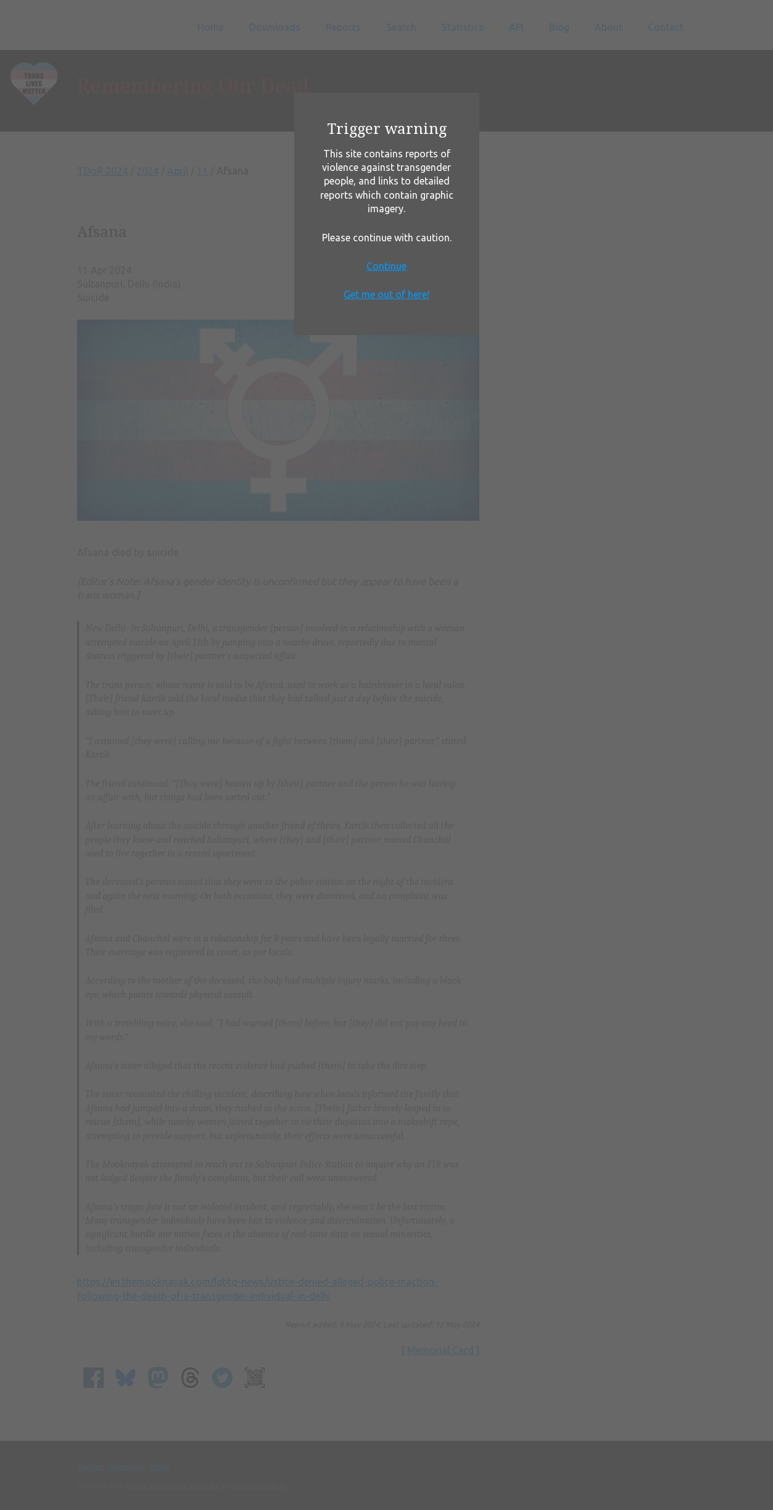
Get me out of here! (386, 294)
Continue (386, 266)
